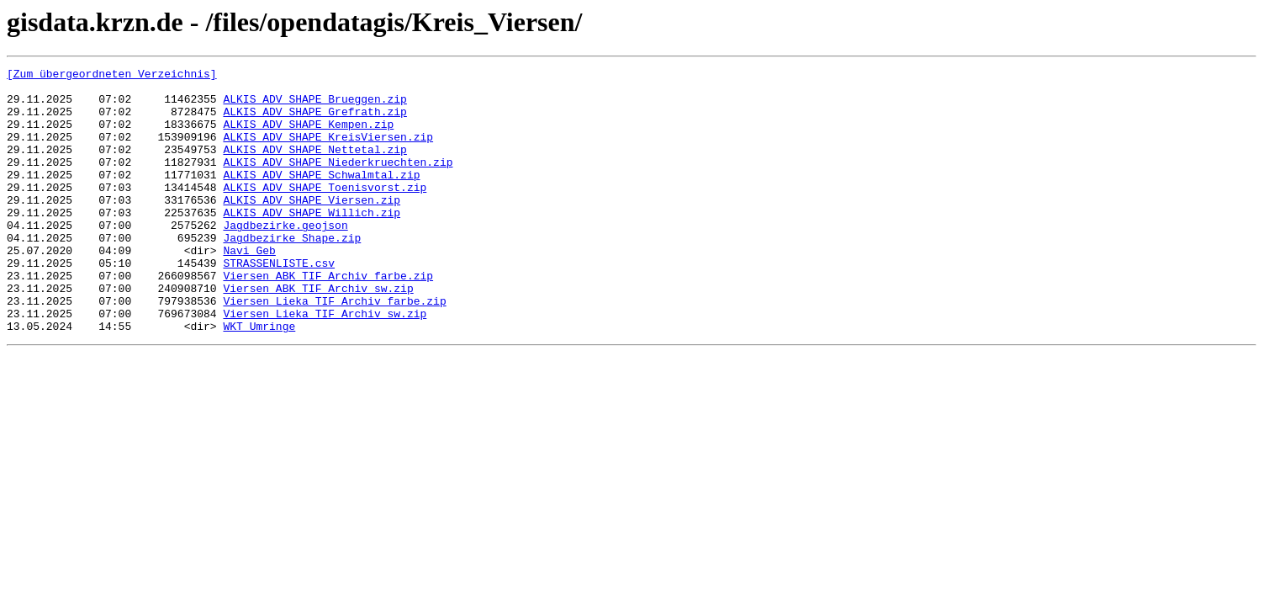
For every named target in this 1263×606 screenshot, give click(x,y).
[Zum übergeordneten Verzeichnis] (112, 75)
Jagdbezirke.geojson (285, 257)
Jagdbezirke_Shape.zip (292, 272)
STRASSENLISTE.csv (279, 303)
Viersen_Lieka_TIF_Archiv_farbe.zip (334, 348)
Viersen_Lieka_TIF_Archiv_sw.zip (324, 363)
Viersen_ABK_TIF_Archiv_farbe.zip (328, 318)
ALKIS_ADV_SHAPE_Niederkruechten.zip (337, 181)
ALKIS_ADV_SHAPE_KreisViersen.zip (328, 151)
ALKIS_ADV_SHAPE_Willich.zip (311, 242)
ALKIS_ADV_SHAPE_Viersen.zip (311, 227)
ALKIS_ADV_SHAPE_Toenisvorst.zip (324, 212)
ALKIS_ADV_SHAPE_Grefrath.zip (314, 121)
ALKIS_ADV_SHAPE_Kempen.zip (308, 136)
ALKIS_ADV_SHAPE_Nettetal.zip (314, 166)
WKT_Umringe (259, 378)
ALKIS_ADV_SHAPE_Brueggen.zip (314, 106)
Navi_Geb (249, 287)
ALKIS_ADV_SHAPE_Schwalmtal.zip (321, 197)
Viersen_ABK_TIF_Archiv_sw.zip (318, 333)
